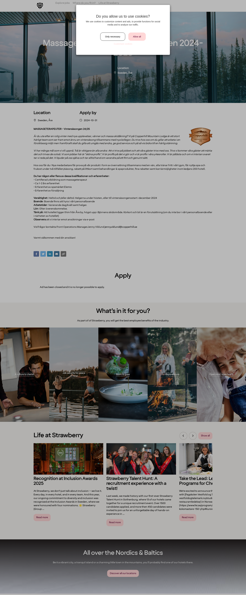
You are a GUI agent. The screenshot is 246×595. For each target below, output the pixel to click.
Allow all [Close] (137, 36)
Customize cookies (123, 44)
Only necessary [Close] (112, 36)
